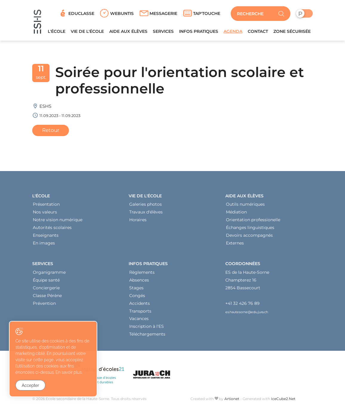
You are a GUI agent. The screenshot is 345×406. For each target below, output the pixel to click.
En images (44, 244)
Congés (137, 296)
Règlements (142, 273)
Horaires (138, 221)
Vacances (139, 320)
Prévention (44, 304)
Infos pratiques (198, 32)
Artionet (231, 400)
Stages (136, 289)
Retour (50, 131)
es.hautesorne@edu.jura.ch (246, 314)
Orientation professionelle (253, 221)
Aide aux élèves (128, 32)
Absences (139, 281)
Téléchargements (147, 335)
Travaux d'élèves (146, 213)
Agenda (233, 32)
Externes (235, 244)
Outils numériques (245, 205)
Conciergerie (46, 289)
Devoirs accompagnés (249, 236)
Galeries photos (145, 205)
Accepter (30, 385)
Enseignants (45, 236)
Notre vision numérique (57, 221)
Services (163, 32)
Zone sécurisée (292, 32)
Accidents (139, 304)
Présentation (46, 205)
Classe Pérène (47, 296)
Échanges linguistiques (250, 229)
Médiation (236, 213)
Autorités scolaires (52, 229)
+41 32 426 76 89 (242, 304)
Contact (258, 32)
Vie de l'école (87, 32)
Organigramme (49, 273)
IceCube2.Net (283, 400)
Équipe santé (46, 281)
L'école (56, 32)
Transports (140, 312)
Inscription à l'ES (146, 327)
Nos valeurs (45, 213)
